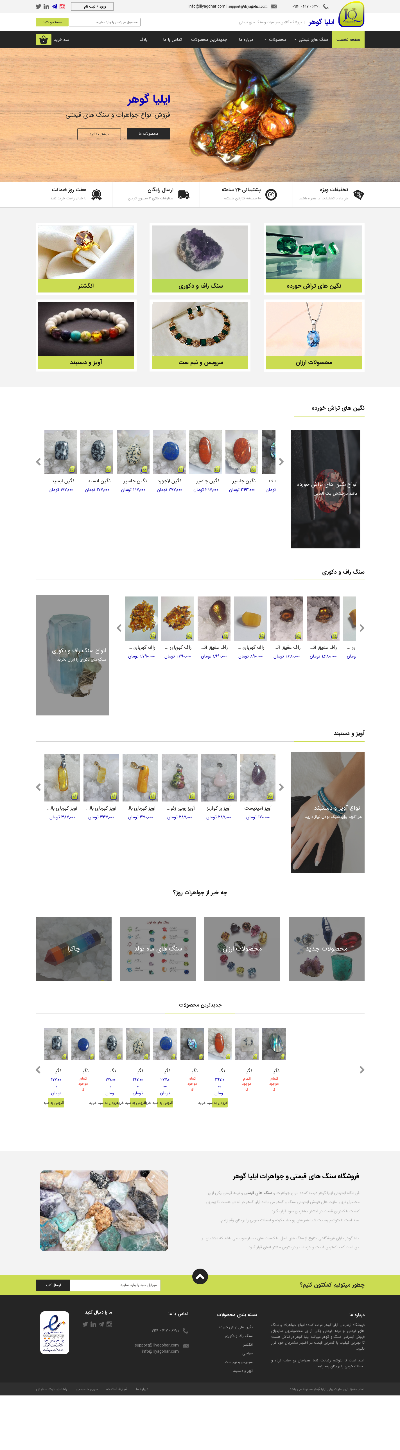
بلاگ (143, 39)
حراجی (247, 1408)
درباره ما (246, 39)
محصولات (277, 39)
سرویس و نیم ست (239, 1417)
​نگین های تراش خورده (236, 1382)
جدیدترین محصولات (209, 39)
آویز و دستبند (243, 1425)
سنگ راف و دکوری (239, 1390)
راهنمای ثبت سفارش (51, 1444)
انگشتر (248, 1399)
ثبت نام (89, 7)
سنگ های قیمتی (313, 39)
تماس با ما (172, 39)
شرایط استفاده (117, 1444)
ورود (103, 7)
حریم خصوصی (87, 1444)
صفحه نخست (348, 39)
